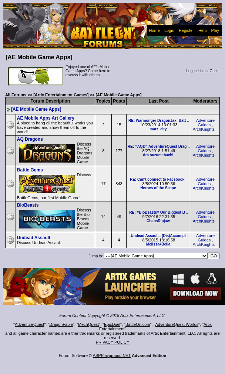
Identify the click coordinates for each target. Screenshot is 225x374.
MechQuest (88, 324)
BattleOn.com (137, 324)
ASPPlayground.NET (112, 355)
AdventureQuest (29, 324)
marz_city (158, 129)
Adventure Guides (205, 122)
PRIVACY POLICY (113, 342)
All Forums (15, 95)
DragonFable (61, 324)
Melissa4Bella (158, 244)
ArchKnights (204, 129)
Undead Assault (33, 237)
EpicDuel (112, 324)
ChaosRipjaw (158, 221)
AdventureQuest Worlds (177, 324)
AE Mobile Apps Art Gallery (45, 118)
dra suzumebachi (158, 155)
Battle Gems (30, 170)
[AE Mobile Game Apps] (34, 109)
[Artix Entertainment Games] (60, 95)
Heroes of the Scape (158, 188)
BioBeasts (28, 205)
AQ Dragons (30, 139)
